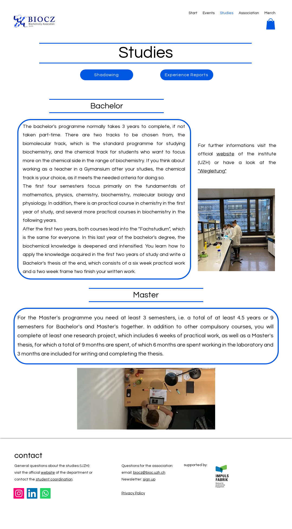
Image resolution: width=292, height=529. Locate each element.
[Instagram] (19, 493)
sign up (149, 479)
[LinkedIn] (32, 493)
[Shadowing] (106, 74)
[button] (270, 24)
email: (127, 473)
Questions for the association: (147, 466)
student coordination (54, 479)
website (225, 153)
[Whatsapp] (45, 493)
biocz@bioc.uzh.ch (149, 473)
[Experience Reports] (186, 74)
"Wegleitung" (212, 171)
